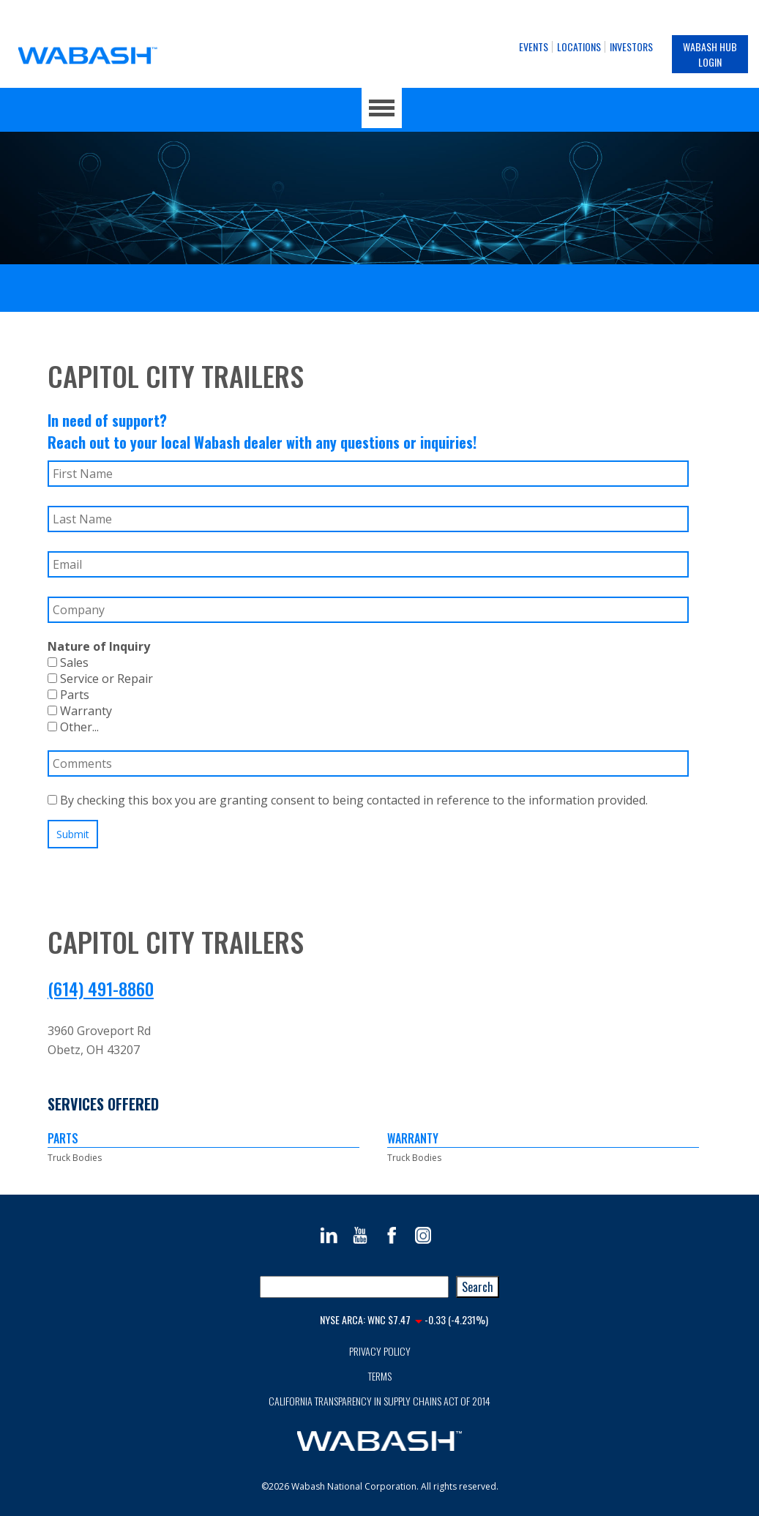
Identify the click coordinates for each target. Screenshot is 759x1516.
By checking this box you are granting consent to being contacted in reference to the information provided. (348, 800)
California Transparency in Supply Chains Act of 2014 (379, 1400)
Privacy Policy (380, 1351)
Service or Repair (100, 679)
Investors (631, 46)
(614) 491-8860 (101, 988)
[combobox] (354, 1287)
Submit (72, 834)
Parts (68, 695)
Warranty (80, 711)
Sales (68, 662)
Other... (73, 727)
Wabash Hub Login (710, 54)
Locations (579, 46)
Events (533, 46)
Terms (380, 1376)
